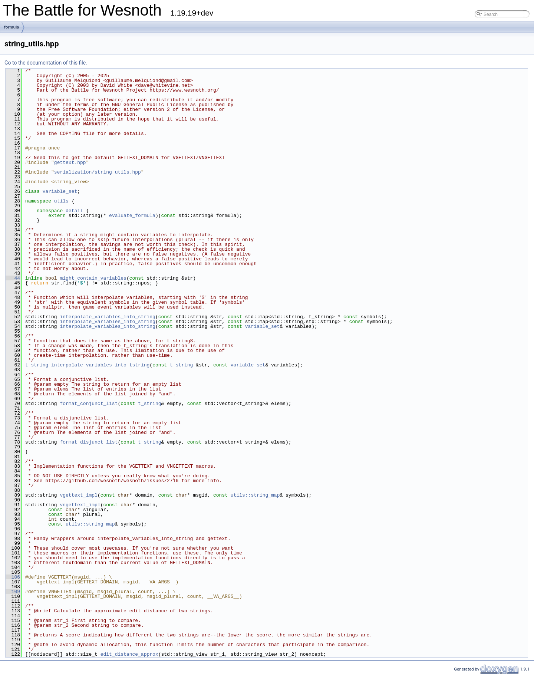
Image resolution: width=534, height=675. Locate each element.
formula (11, 27)
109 (13, 591)
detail (74, 210)
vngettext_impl (80, 504)
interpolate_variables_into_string (107, 316)
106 (13, 577)
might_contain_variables (93, 278)
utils (61, 201)
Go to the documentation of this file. (45, 63)
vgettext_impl (78, 495)
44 (13, 278)
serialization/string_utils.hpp (97, 172)
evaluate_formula (132, 215)
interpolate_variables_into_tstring (100, 365)
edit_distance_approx (129, 654)
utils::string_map (255, 495)
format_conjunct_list (89, 403)
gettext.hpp (70, 162)
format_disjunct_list (89, 442)
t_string (36, 365)
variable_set (60, 191)
